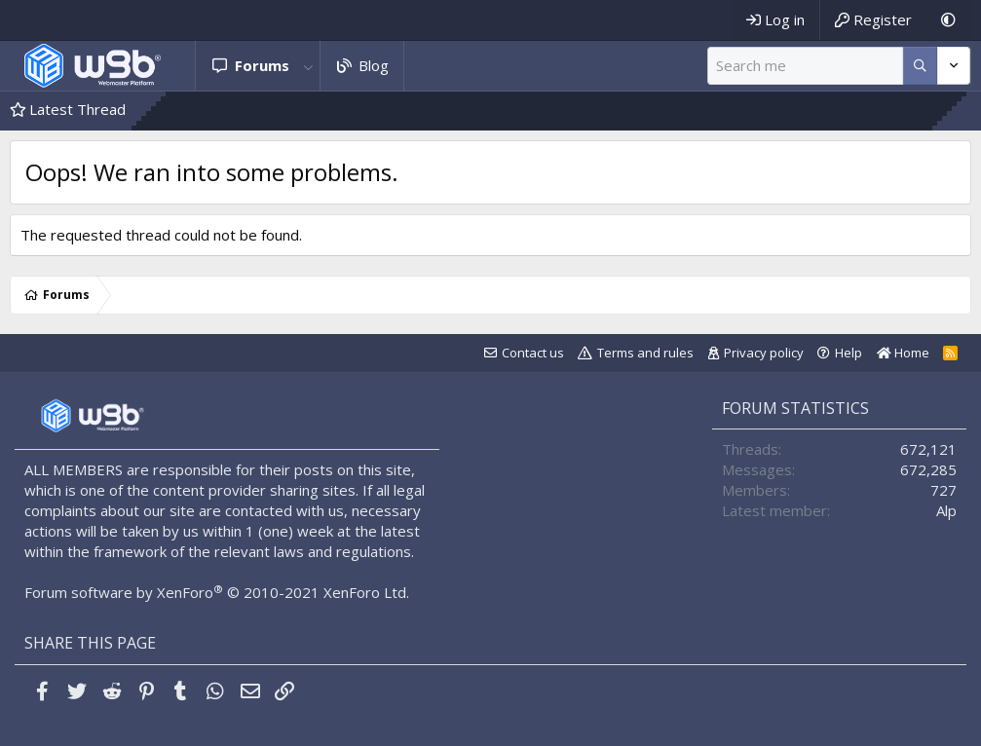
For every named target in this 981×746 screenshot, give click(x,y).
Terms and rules (645, 352)
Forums (262, 65)
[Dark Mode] (948, 20)
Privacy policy (764, 352)
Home (903, 352)
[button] (309, 66)
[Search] (805, 66)
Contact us (533, 352)
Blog (373, 65)
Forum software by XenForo (216, 592)
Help (848, 352)
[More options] (920, 66)
